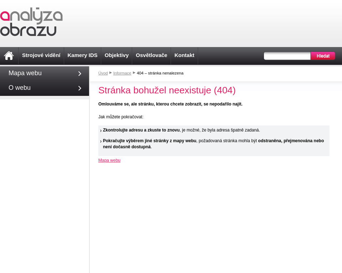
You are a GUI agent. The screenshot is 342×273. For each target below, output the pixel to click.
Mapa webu (109, 160)
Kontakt (185, 55)
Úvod (103, 73)
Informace (122, 73)
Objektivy (117, 55)
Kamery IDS (83, 55)
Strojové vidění (41, 55)
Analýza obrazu (31, 21)
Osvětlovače (151, 55)
